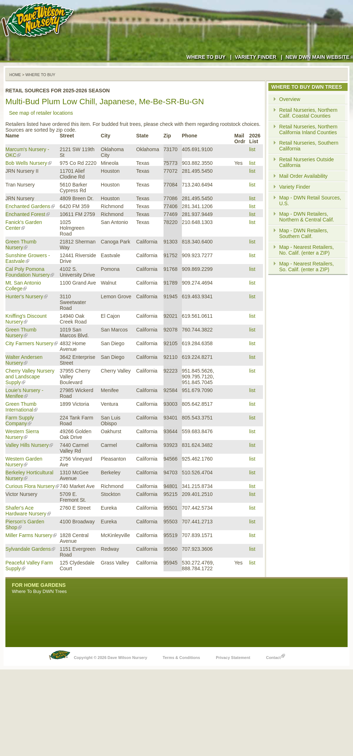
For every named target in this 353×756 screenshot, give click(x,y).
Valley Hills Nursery (29, 445)
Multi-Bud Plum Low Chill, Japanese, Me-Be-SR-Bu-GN (104, 101)
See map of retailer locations (41, 113)
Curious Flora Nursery (32, 486)
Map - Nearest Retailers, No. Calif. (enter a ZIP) (306, 250)
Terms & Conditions (181, 657)
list (252, 149)
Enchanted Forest (27, 214)
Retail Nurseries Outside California (306, 162)
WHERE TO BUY (40, 74)
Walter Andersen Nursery (24, 360)
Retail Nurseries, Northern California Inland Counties (308, 129)
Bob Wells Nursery (28, 163)
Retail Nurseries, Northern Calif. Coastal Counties (308, 113)
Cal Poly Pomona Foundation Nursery (29, 272)
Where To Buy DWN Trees (39, 591)
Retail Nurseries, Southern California (308, 145)
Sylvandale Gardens (30, 549)
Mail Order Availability (303, 176)
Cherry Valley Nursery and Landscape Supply (29, 376)
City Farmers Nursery (31, 343)
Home (15, 74)
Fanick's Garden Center (23, 225)
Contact (275, 656)
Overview (289, 99)
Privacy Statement (233, 657)
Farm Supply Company (19, 420)
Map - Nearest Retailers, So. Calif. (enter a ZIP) (306, 266)
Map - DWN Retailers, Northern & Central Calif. (306, 217)
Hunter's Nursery (26, 296)
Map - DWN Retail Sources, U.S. (310, 200)
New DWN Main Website (319, 57)
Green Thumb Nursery (20, 244)
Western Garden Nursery (23, 461)
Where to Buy (205, 57)
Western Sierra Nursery (22, 434)
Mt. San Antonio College (23, 285)
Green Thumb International (21, 407)
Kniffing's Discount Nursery (25, 319)
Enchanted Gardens (30, 206)
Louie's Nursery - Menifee (24, 393)
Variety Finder (255, 57)
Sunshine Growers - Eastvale (27, 258)
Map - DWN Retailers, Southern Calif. (303, 233)
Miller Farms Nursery (31, 535)
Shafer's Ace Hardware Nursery (28, 511)
